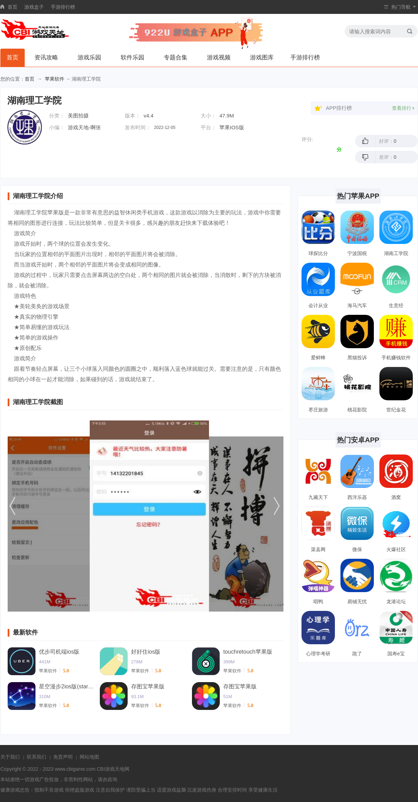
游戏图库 (262, 57)
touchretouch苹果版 (247, 652)
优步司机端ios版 (59, 652)
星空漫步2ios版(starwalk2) (67, 686)
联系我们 (36, 757)
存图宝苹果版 (147, 686)
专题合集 (175, 57)
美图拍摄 (78, 115)
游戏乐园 (89, 57)
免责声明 (63, 757)
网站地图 (89, 757)
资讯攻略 (46, 57)
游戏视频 (219, 57)
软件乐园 (132, 57)
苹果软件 (54, 79)
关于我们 (10, 757)
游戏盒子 (34, 7)
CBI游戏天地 (110, 769)
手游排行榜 (63, 7)
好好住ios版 (145, 652)
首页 (12, 7)
